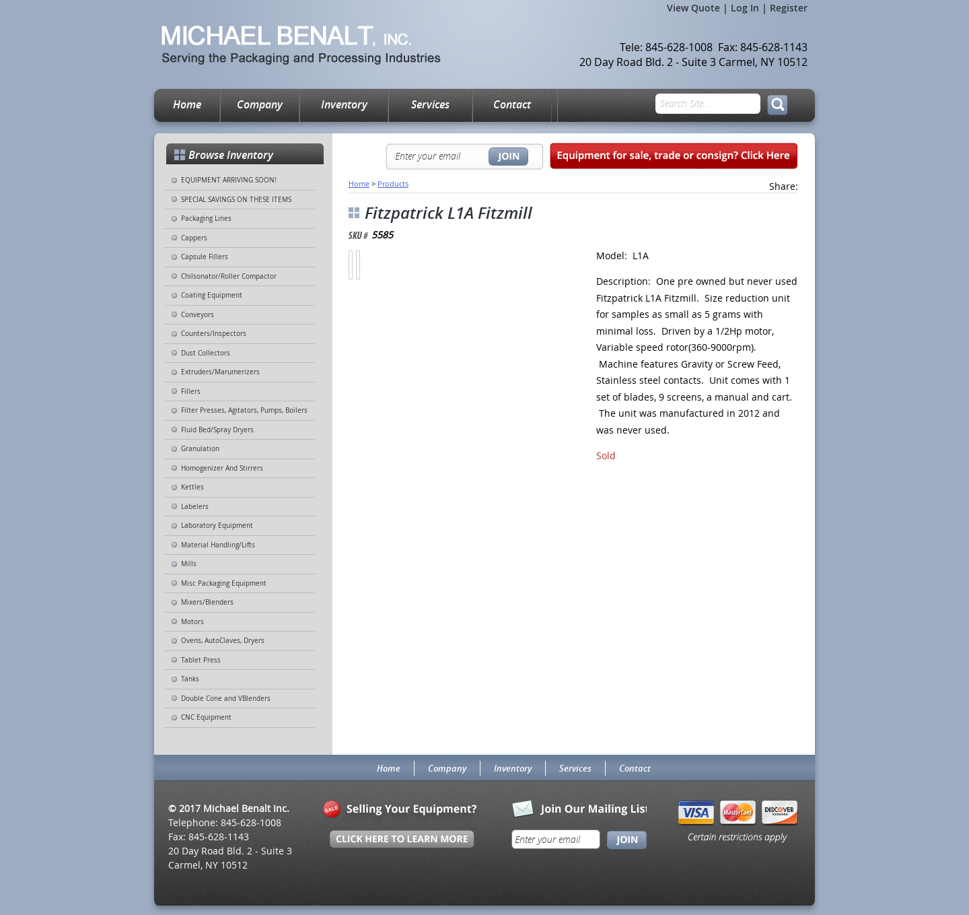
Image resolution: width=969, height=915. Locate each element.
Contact (512, 104)
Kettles (192, 487)
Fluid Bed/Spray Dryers (217, 430)
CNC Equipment (206, 717)
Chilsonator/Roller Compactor (229, 276)
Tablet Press (201, 660)
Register (789, 7)
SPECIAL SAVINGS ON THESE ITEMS (236, 199)
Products (393, 183)
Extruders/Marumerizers (220, 372)
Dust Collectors (205, 353)
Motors (192, 621)
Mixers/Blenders (207, 602)
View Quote (693, 7)
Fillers (191, 391)
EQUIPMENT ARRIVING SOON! (229, 180)
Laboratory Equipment (217, 525)
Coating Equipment (211, 295)
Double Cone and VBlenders (226, 698)
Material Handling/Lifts (218, 545)
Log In (745, 7)
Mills (188, 564)
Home (187, 104)
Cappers (194, 238)
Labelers (195, 506)
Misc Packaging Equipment (223, 583)
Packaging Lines (206, 218)
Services (430, 104)
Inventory (344, 104)
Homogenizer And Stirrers (222, 468)
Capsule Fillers (204, 256)
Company (260, 104)
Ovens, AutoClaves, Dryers (222, 640)
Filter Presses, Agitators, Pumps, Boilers (244, 410)
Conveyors (197, 314)
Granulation (200, 448)
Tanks (190, 679)
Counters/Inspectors (213, 333)
